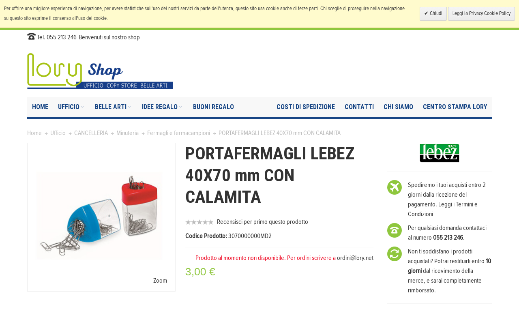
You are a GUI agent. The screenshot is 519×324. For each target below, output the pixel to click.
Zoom (160, 280)
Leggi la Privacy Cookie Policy (481, 13)
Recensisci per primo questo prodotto (262, 222)
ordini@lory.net (355, 258)
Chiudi (435, 13)
